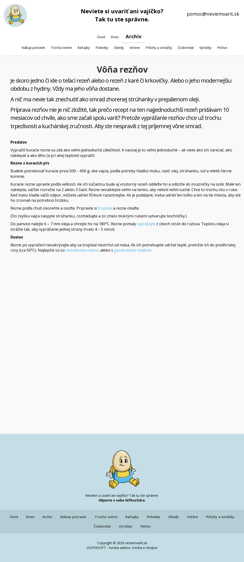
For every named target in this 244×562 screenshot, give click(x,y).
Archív (133, 36)
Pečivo (222, 47)
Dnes (115, 37)
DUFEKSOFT (96, 547)
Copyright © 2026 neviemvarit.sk (122, 543)
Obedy (119, 47)
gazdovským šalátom (132, 250)
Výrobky (205, 47)
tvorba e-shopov (145, 547)
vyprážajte (146, 223)
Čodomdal (186, 47)
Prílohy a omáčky (159, 47)
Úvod (101, 37)
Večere (134, 47)
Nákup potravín (33, 47)
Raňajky (83, 47)
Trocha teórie (61, 47)
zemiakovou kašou (82, 250)
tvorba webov (119, 547)
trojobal (105, 208)
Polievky (102, 47)
